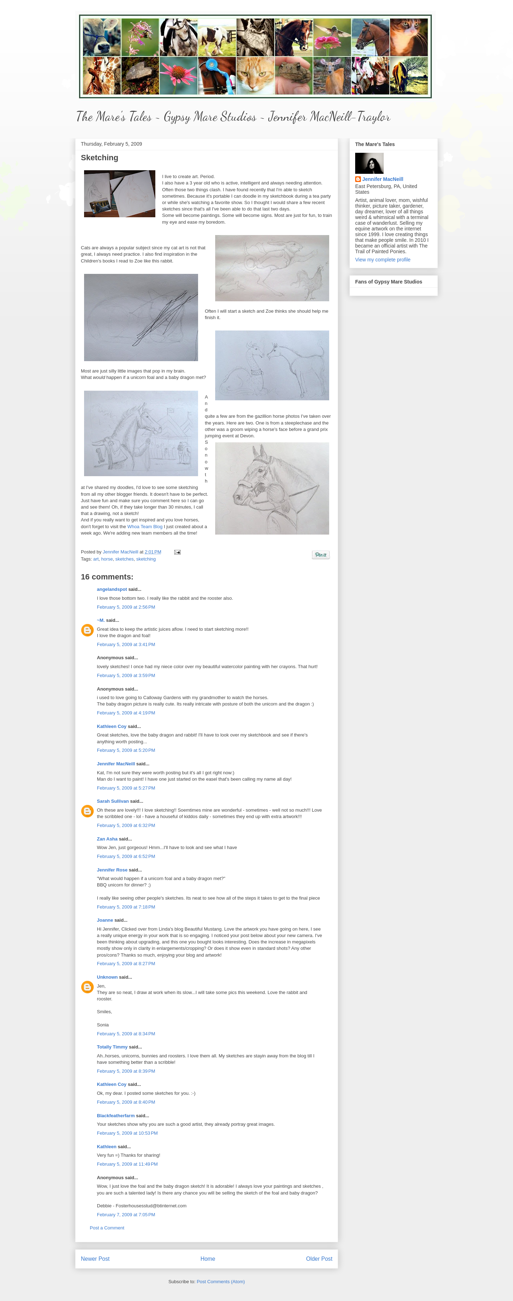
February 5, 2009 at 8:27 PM (126, 963)
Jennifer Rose (112, 870)
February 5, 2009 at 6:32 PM (126, 825)
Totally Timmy (112, 1047)
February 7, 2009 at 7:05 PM (126, 1214)
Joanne (105, 920)
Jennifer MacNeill (121, 552)
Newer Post (95, 1259)
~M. (101, 620)
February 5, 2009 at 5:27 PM (126, 788)
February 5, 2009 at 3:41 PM (126, 644)
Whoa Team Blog (144, 526)
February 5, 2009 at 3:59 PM (126, 675)
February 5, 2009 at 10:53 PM (127, 1133)
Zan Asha (107, 839)
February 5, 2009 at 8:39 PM (126, 1071)
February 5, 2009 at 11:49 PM (127, 1164)
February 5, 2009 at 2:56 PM (126, 607)
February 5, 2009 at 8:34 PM (126, 1033)
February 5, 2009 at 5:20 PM (126, 750)
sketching (146, 559)
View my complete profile (382, 259)
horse (107, 559)
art (96, 559)
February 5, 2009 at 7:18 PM (126, 907)
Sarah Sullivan (113, 801)
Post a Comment (107, 1227)
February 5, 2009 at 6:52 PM (126, 856)
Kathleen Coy (111, 726)
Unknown (107, 977)
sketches (124, 559)
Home (208, 1259)
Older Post (319, 1259)
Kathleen (106, 1146)
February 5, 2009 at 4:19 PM (126, 712)
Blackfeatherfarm (116, 1115)
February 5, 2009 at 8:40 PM (126, 1102)
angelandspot (112, 589)
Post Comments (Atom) (221, 1281)
